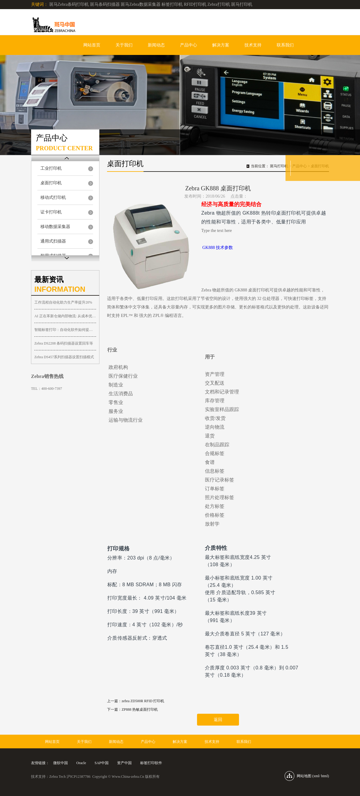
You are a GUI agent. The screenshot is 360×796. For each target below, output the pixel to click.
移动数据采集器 (55, 226)
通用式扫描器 (53, 241)
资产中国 (124, 763)
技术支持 (252, 45)
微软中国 (60, 763)
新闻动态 (156, 45)
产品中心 (188, 45)
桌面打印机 (51, 183)
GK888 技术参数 (217, 247)
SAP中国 (102, 763)
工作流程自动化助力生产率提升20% (63, 302)
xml (316, 776)
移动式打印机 (53, 197)
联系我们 (285, 45)
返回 (218, 719)
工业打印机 (51, 168)
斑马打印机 (279, 166)
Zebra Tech (57, 776)
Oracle (81, 763)
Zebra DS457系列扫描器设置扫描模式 (64, 357)
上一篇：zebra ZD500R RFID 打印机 (135, 701)
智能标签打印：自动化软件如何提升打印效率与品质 (65, 330)
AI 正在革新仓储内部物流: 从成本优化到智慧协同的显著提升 (65, 316)
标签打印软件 (151, 763)
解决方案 (220, 45)
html (324, 776)
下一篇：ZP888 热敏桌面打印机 (132, 709)
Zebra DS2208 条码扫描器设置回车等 (63, 343)
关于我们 (124, 45)
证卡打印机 (51, 212)
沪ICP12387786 (79, 776)
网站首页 (91, 45)
